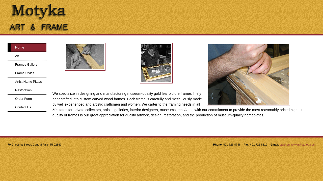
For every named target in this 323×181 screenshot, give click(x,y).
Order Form (23, 99)
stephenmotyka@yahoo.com (297, 144)
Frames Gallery (26, 64)
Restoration (23, 90)
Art (17, 56)
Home (19, 47)
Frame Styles (24, 73)
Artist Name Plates (28, 81)
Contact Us (23, 107)
